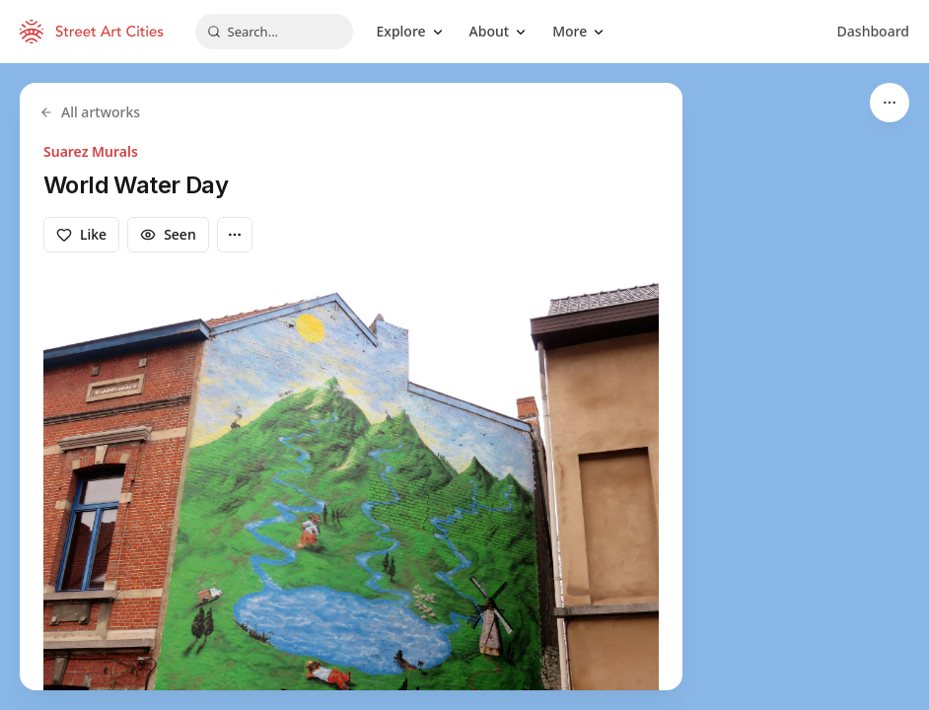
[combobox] (274, 31)
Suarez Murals (90, 151)
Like (81, 234)
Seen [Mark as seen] (168, 234)
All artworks (89, 112)
